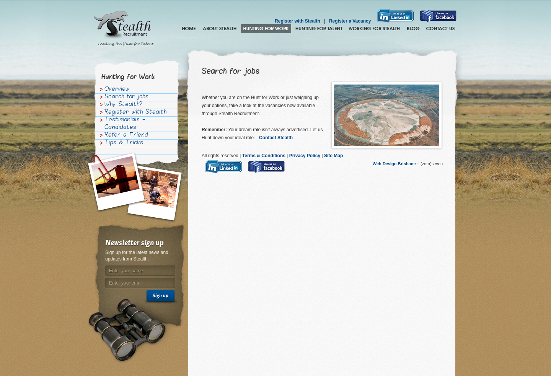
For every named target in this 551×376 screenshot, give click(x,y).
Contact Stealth (277, 137)
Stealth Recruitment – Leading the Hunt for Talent (124, 29)
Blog (413, 28)
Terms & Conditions (263, 155)
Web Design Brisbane (395, 163)
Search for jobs (126, 97)
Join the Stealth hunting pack (374, 28)
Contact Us (440, 28)
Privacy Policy (304, 155)
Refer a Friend (126, 135)
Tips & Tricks (123, 143)
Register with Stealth (297, 21)
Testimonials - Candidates (124, 124)
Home (189, 28)
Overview (117, 89)
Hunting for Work (266, 28)
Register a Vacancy (350, 21)
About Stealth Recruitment (219, 28)
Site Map (333, 155)
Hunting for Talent (319, 28)
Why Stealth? (123, 104)
